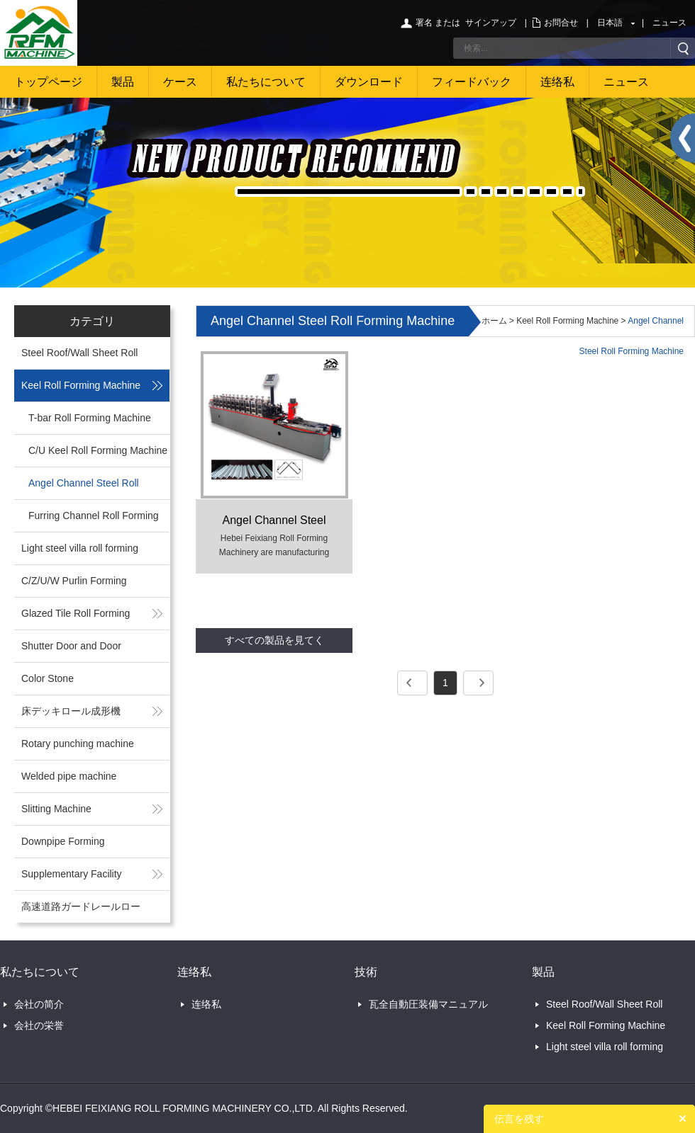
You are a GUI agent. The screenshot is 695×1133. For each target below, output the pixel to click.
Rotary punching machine (77, 743)
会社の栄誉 (39, 1025)
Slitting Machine (56, 808)
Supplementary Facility (71, 873)
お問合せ (561, 23)
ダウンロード (369, 82)
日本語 (610, 23)
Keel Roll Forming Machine (80, 385)
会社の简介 (39, 1004)
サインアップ (490, 23)
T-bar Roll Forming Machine (89, 417)
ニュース (669, 23)
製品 (122, 82)
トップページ (48, 82)
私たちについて (266, 82)
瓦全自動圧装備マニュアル (428, 1004)
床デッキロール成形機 (71, 711)
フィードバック (471, 82)
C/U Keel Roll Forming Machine (97, 450)
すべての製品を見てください (274, 643)
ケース (180, 82)
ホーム (494, 321)
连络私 (557, 82)
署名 (424, 23)
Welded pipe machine (68, 776)
